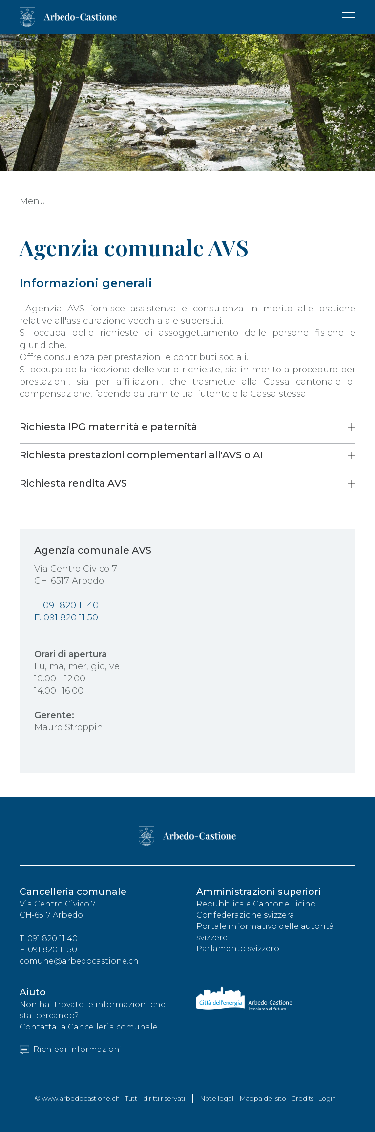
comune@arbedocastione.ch (79, 961)
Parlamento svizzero (237, 948)
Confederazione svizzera (245, 915)
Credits (302, 1098)
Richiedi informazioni (71, 1049)
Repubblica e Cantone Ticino (256, 903)
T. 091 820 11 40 (66, 605)
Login (327, 1098)
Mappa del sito (263, 1098)
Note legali (217, 1098)
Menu (32, 201)
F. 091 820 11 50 (66, 617)
